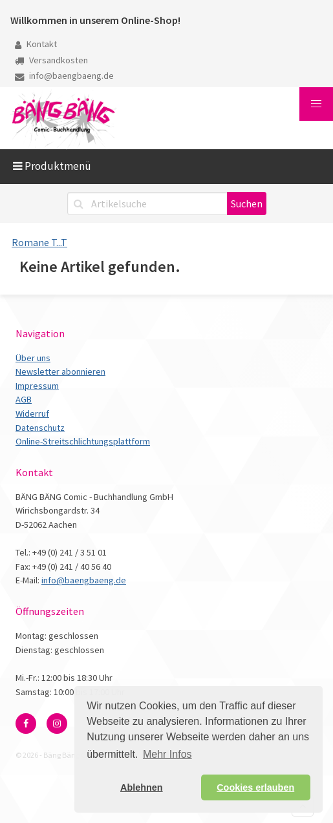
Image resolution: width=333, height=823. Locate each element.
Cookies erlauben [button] (255, 787)
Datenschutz (40, 427)
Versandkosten (51, 60)
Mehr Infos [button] (167, 754)
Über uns (33, 358)
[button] (316, 104)
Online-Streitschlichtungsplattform (83, 441)
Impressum (37, 385)
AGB (24, 399)
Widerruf (32, 413)
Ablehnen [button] (141, 787)
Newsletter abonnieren (60, 371)
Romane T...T (39, 242)
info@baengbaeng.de (64, 75)
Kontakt (36, 44)
